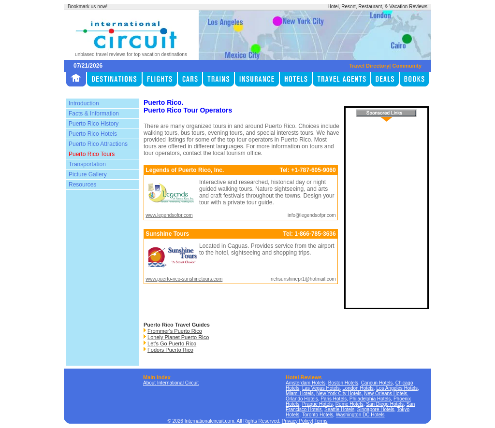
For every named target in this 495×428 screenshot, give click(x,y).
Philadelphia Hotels (370, 398)
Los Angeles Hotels (397, 388)
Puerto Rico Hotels (93, 133)
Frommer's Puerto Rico (174, 331)
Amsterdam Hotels (305, 382)
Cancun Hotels (377, 382)
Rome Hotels (349, 404)
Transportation (87, 164)
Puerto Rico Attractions (98, 144)
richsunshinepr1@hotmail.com (303, 279)
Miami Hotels (300, 393)
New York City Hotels (338, 393)
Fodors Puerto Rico (170, 350)
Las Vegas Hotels (321, 388)
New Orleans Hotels (385, 393)
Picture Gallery (88, 174)
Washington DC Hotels (360, 414)
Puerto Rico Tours (92, 154)
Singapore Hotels (375, 409)
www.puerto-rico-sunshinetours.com (184, 279)
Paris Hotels (333, 398)
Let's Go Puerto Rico (171, 343)
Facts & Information (94, 113)
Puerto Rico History (93, 123)
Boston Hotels (343, 382)
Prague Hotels (317, 404)
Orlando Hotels (302, 398)
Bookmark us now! (87, 6)
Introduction (84, 103)
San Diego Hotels (385, 404)
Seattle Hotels (339, 409)
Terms (320, 421)
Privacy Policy (297, 421)
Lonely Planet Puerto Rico (178, 337)
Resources (82, 184)
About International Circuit (171, 382)
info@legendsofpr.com (312, 215)
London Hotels (358, 388)
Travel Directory (369, 66)
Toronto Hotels (317, 414)
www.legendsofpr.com (169, 215)
